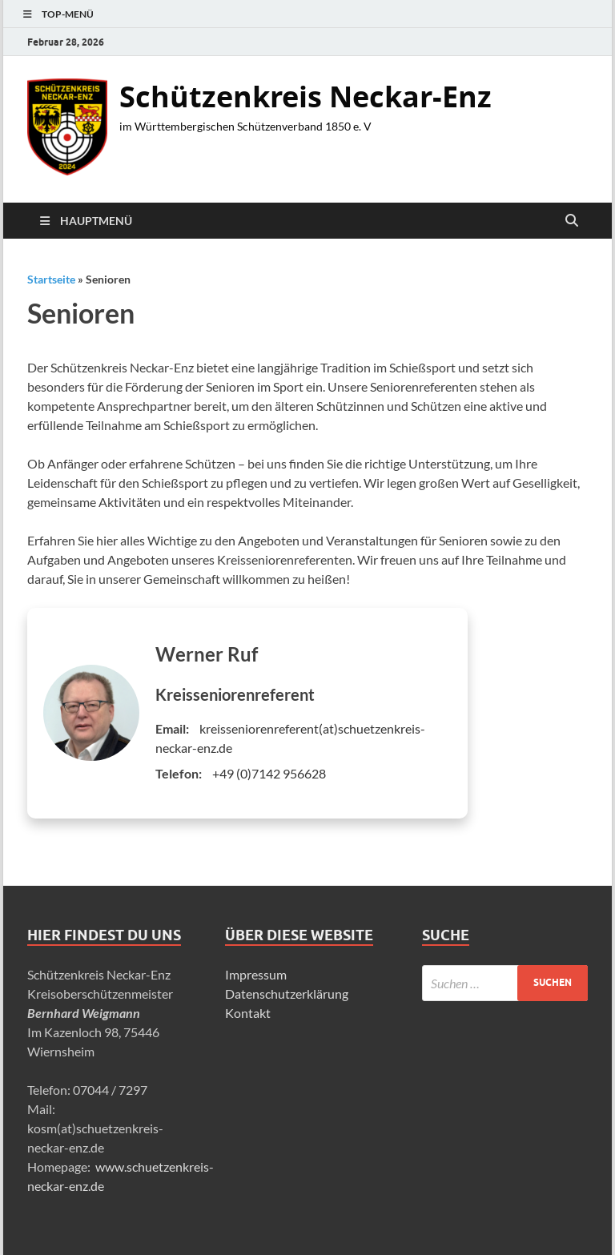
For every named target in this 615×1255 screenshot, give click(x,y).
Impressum (256, 974)
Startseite (51, 279)
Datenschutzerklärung (286, 993)
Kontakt (248, 1012)
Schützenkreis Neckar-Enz (305, 96)
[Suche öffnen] (572, 221)
